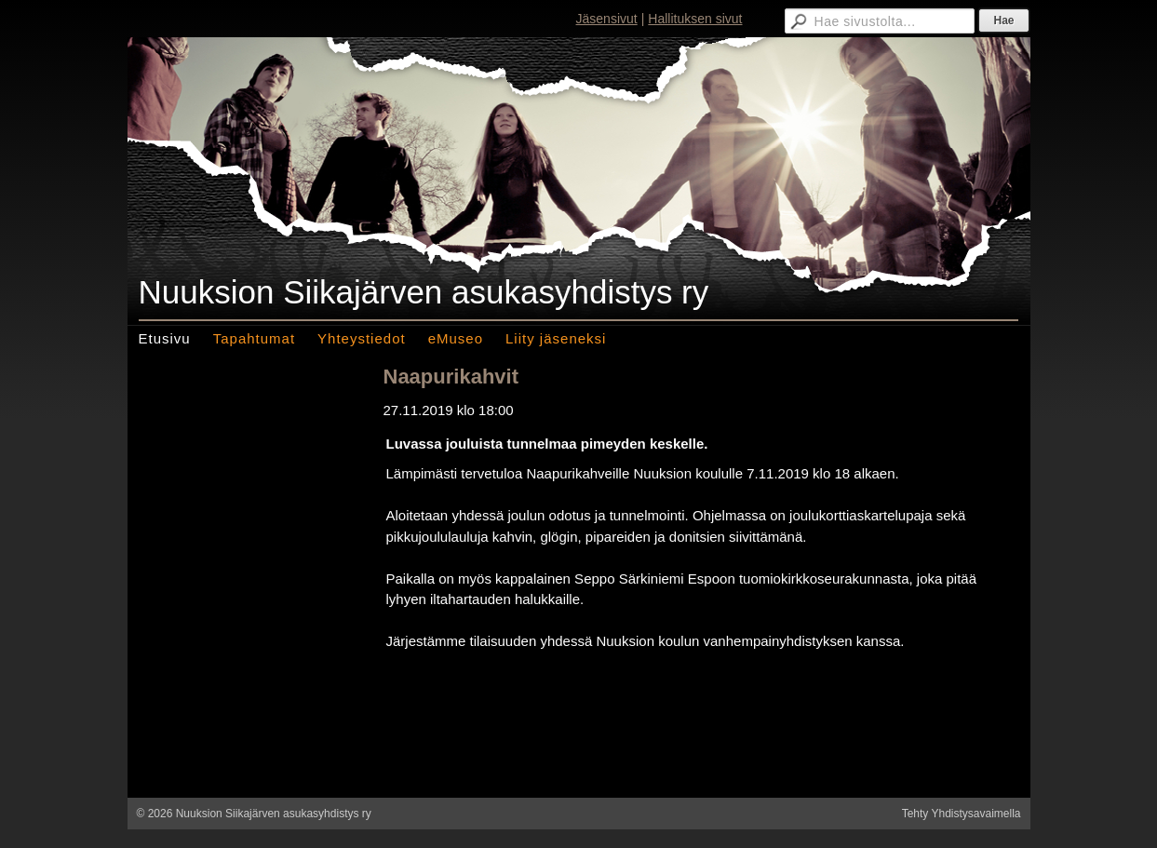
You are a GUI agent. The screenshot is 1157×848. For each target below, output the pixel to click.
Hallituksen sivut (695, 18)
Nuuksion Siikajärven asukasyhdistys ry (424, 292)
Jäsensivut (607, 18)
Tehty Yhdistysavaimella (961, 813)
